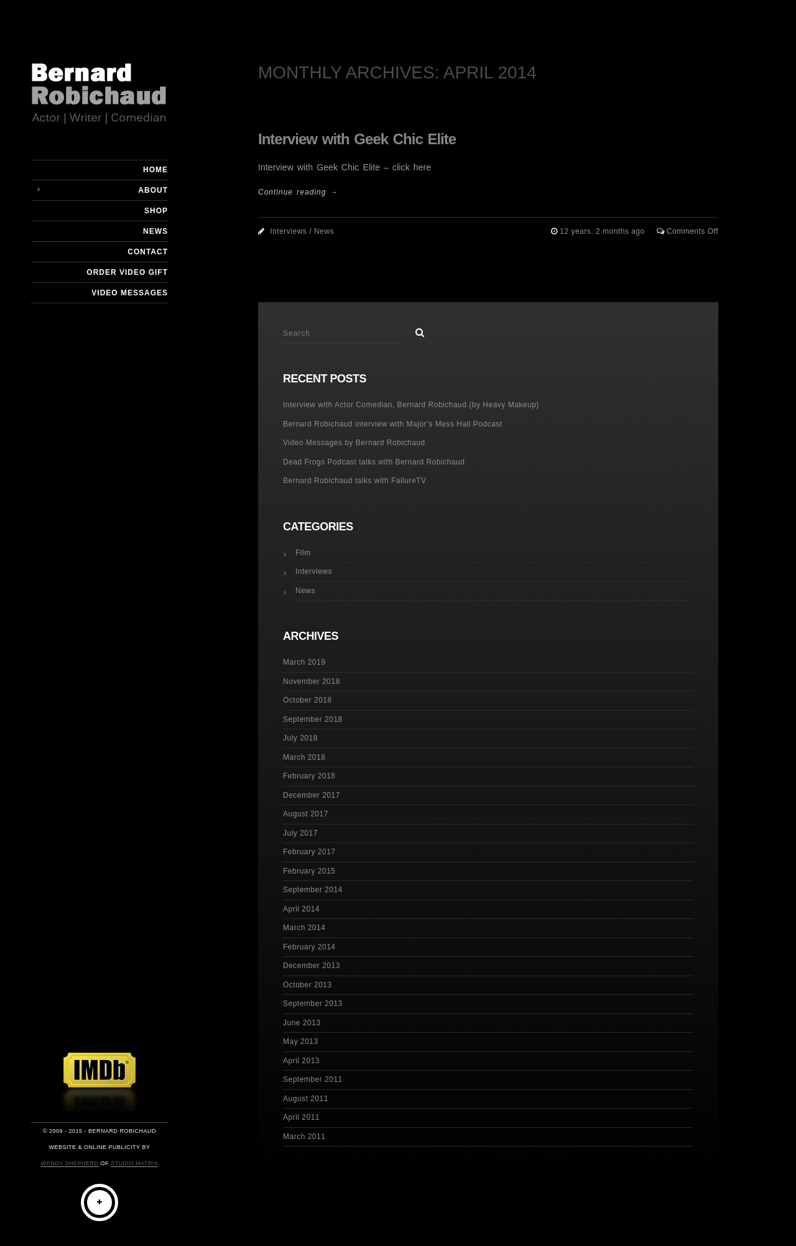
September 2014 (313, 889)
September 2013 (313, 1003)
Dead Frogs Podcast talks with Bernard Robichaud (374, 462)
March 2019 (304, 662)
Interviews (288, 231)
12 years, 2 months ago (603, 231)
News (155, 231)
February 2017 (309, 851)
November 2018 (311, 681)
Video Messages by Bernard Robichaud (354, 442)
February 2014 (309, 947)
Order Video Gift (127, 272)
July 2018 (300, 738)
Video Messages (129, 292)
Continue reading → (298, 192)
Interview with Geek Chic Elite (357, 139)
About (153, 190)
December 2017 (311, 795)
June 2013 (302, 1022)
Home (155, 169)
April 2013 (301, 1060)
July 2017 (300, 833)
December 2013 (311, 965)
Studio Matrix (134, 1163)
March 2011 (304, 1136)
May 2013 (300, 1041)
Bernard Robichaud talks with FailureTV (354, 480)
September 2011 (313, 1079)
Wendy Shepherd (70, 1163)
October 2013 (307, 985)
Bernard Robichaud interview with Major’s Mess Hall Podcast (392, 424)
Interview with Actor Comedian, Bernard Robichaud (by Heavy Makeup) (411, 404)
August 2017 (305, 814)
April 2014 (301, 909)
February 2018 (309, 776)
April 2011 (301, 1117)
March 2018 (304, 757)
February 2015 (309, 871)
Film (303, 552)
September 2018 (313, 719)
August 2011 (305, 1098)
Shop (156, 210)
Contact (147, 251)
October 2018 (307, 700)
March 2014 (304, 927)
